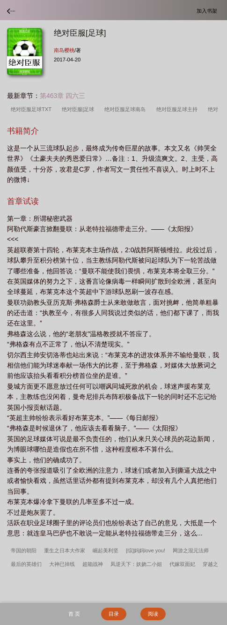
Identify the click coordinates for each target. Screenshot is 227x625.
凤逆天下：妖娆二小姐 (136, 564)
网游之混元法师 (191, 550)
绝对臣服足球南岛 (126, 109)
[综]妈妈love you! (145, 550)
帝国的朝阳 (24, 550)
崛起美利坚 (105, 550)
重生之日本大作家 (64, 550)
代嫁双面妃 (182, 564)
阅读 (153, 614)
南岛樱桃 (64, 50)
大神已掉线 (62, 564)
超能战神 (92, 564)
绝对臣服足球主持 (178, 109)
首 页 (74, 614)
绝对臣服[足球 (79, 109)
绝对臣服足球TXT (32, 109)
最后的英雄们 (26, 564)
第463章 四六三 (62, 95)
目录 (114, 614)
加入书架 (208, 10)
